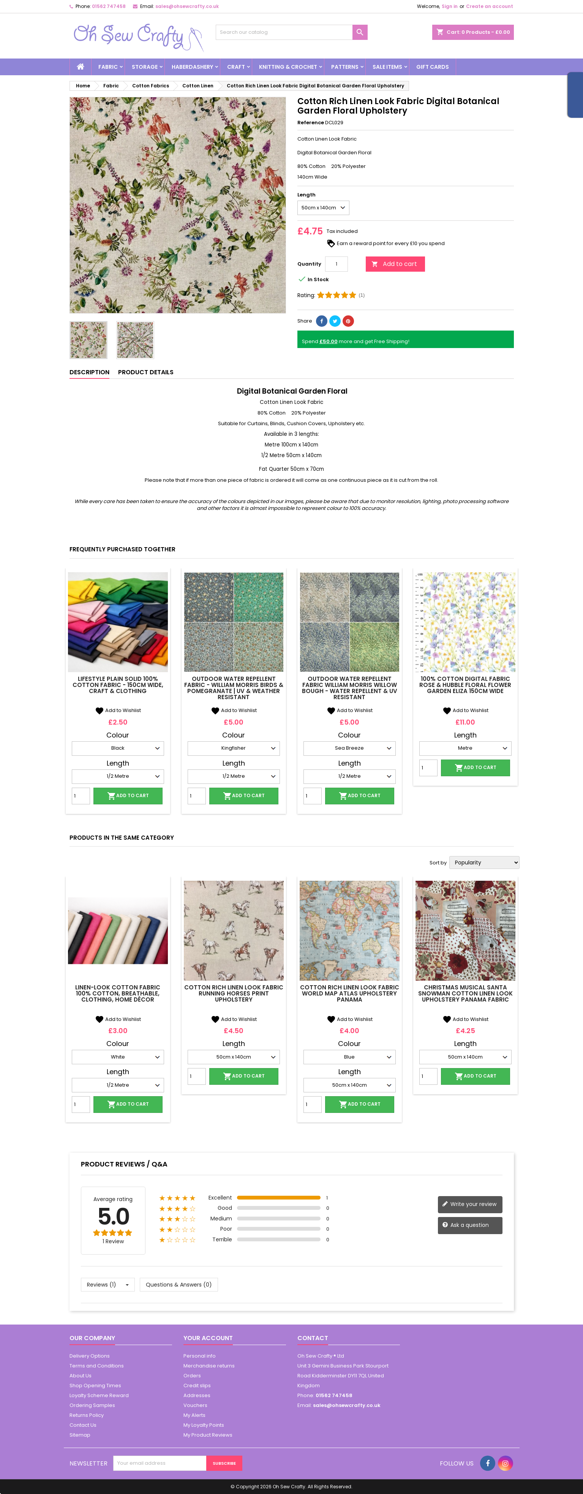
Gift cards (432, 67)
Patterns (345, 67)
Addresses (196, 1395)
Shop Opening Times (95, 1385)
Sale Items (387, 67)
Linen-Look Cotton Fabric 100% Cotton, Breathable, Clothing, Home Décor (117, 993)
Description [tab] (89, 372)
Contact (312, 1338)
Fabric (108, 67)
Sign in (450, 6)
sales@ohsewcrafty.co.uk (187, 6)
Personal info (199, 1355)
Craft (236, 67)
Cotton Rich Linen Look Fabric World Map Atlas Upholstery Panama (349, 993)
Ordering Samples (92, 1405)
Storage (145, 67)
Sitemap (80, 1435)
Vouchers (195, 1405)
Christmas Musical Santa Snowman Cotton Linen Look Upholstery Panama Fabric (465, 993)
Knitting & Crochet (288, 67)
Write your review (469, 1204)
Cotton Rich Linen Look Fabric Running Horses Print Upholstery (233, 993)
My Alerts (194, 1415)
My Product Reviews (207, 1435)
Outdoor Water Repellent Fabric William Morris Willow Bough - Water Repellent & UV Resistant (349, 688)
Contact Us (83, 1425)
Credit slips (197, 1385)
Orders (192, 1375)
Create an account (489, 6)
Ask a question (465, 1225)
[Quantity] (336, 264)
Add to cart (394, 264)
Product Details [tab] (146, 372)
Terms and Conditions (97, 1365)
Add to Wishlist (118, 710)
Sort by (438, 862)
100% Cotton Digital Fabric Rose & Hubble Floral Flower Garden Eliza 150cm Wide (465, 685)
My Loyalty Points (203, 1425)
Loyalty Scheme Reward (99, 1395)
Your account (208, 1338)
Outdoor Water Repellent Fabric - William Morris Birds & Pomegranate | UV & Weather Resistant (233, 688)
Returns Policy (87, 1415)
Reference (310, 122)
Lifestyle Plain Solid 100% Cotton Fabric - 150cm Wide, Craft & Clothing (118, 685)
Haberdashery (192, 67)
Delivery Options (90, 1355)
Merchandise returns (209, 1365)
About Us (81, 1375)
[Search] (292, 32)
